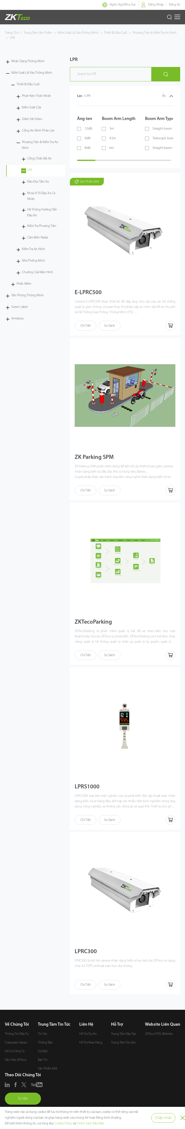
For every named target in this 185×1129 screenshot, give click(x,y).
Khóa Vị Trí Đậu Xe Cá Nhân (41, 196)
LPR (12, 38)
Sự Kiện (43, 1051)
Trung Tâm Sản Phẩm (38, 33)
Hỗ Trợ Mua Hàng (90, 1042)
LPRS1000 (87, 787)
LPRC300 (86, 952)
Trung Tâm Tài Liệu (123, 1042)
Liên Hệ (86, 1024)
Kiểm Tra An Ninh (33, 249)
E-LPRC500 (88, 293)
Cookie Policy (63, 1123)
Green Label (19, 307)
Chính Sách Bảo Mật (90, 1123)
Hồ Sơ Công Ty (15, 1051)
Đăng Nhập (156, 5)
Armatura (17, 318)
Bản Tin (43, 1060)
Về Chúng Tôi (17, 1024)
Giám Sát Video (32, 119)
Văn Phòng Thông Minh (27, 295)
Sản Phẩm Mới (47, 1068)
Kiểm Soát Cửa (31, 107)
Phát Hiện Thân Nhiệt (36, 96)
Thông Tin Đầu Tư (16, 1034)
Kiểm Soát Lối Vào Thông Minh (78, 33)
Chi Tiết (85, 326)
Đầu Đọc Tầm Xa (38, 182)
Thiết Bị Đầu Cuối (116, 33)
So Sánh (109, 326)
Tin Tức (42, 1034)
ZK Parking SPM (94, 457)
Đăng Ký (174, 5)
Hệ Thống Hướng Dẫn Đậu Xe (42, 212)
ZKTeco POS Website (159, 1034)
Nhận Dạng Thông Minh (28, 61)
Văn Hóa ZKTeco (15, 1060)
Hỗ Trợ (117, 1024)
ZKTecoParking (93, 622)
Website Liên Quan (162, 1024)
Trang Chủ (12, 33)
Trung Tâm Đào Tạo (123, 1034)
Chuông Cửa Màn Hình (37, 272)
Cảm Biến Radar (37, 237)
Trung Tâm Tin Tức (54, 1024)
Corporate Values (16, 1042)
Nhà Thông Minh (33, 261)
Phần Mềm (24, 284)
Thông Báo (45, 1042)
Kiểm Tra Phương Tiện (41, 226)
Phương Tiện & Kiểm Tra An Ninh (154, 33)
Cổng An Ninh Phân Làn (38, 130)
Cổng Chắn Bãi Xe (39, 158)
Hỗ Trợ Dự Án (88, 1034)
